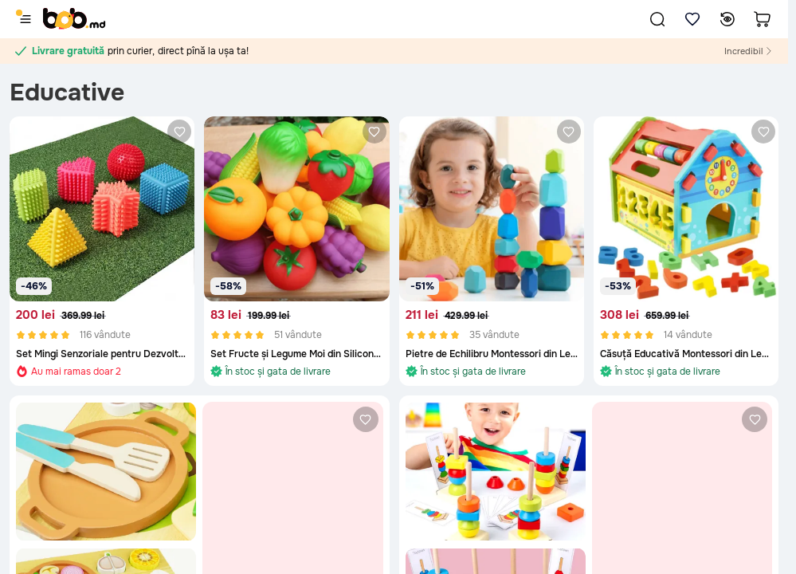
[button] (657, 19)
